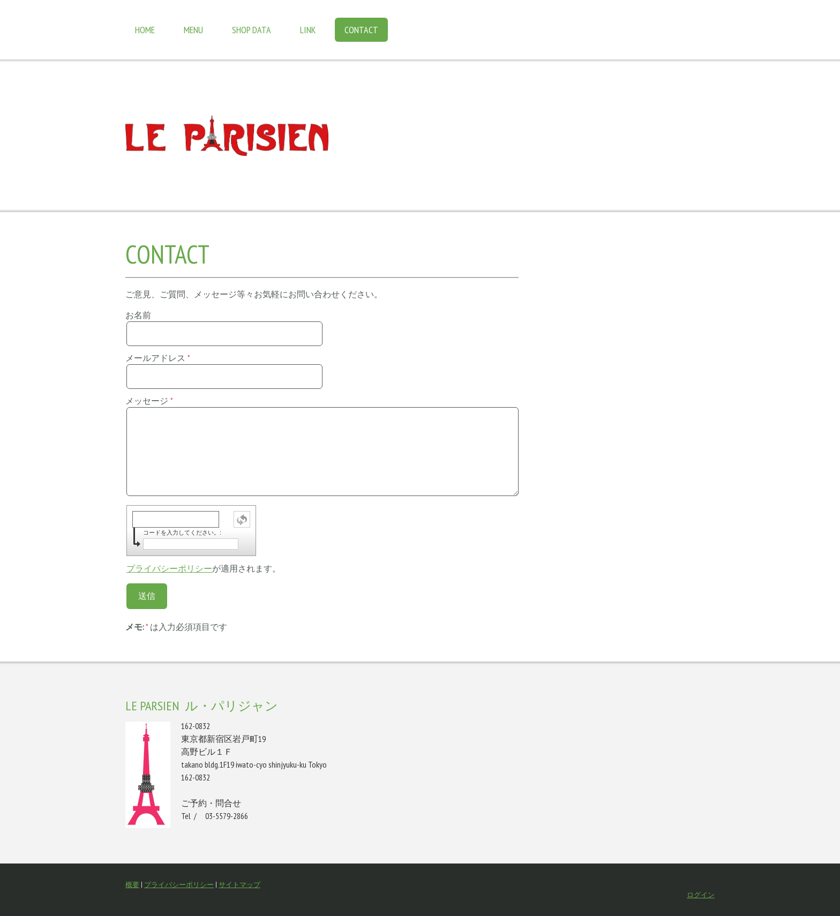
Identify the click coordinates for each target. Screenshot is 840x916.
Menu (193, 30)
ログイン (701, 894)
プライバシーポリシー (169, 568)
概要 (132, 884)
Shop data (251, 30)
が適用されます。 (203, 568)
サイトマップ (239, 884)
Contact (361, 30)
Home (145, 30)
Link (308, 30)
